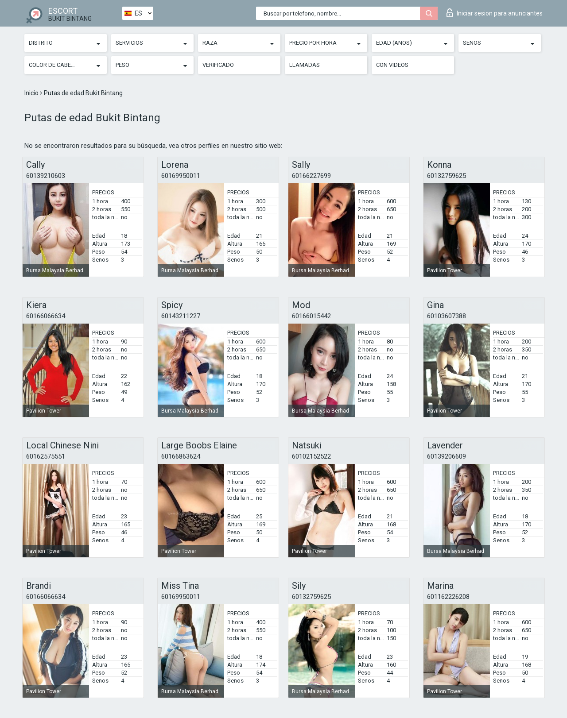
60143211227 (180, 316)
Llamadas (304, 65)
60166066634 (45, 316)
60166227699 (311, 176)
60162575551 (45, 456)
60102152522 (311, 456)
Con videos (392, 65)
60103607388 (446, 316)
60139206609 (446, 456)
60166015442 (311, 316)
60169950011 (180, 176)
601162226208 (448, 597)
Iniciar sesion (495, 13)
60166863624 (180, 456)
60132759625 (446, 176)
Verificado (218, 65)
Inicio (32, 93)
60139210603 (45, 176)
